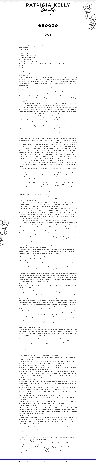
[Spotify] (53, 25)
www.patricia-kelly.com (50, 462)
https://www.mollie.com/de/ (34, 247)
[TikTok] (46, 25)
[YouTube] (49, 25)
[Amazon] (56, 25)
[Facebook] (43, 25)
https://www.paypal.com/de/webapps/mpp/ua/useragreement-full (38, 144)
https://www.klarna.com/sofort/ (30, 234)
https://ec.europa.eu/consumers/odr (31, 444)
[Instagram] (39, 25)
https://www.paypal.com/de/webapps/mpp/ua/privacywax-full (37, 148)
